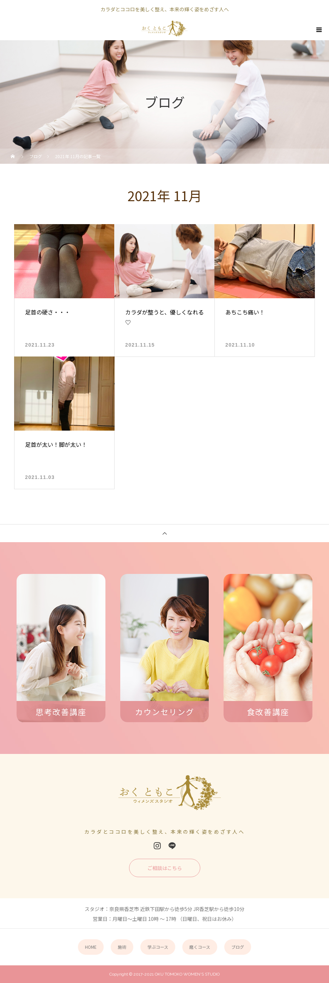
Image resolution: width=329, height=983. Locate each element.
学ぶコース (157, 947)
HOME (91, 947)
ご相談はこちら (164, 867)
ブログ (237, 947)
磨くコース (199, 947)
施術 (122, 947)
